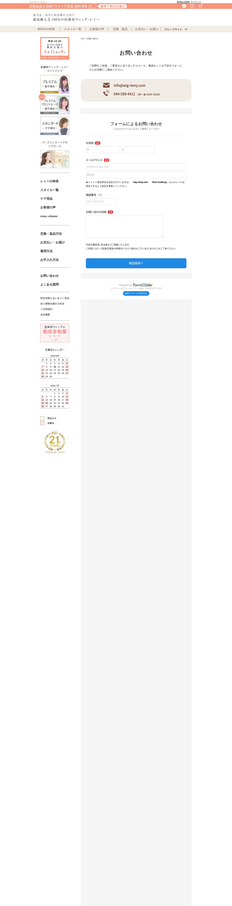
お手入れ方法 (49, 260)
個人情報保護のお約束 (52, 303)
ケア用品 (46, 198)
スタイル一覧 (49, 190)
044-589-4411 (124, 93)
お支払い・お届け (52, 242)
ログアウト (181, 891)
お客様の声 (48, 207)
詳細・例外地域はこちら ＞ (55, 57)
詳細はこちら (70, 600)
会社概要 (45, 314)
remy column (49, 216)
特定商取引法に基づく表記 (54, 298)
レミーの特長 (49, 181)
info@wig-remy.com (129, 85)
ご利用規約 (46, 309)
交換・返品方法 (51, 233)
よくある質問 (49, 284)
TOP (83, 38)
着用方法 (46, 251)
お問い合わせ (49, 275)
